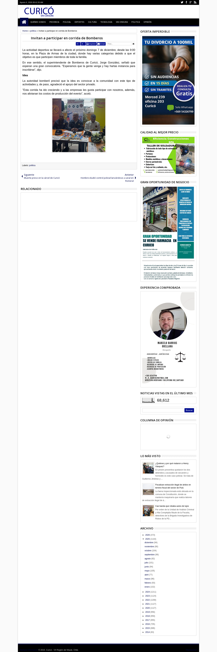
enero (147, 587)
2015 (147, 628)
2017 (147, 620)
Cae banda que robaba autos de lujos (172, 506)
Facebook (186, 2)
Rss (195, 2)
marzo (148, 579)
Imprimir (92, 44)
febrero (148, 583)
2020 (147, 608)
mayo (147, 571)
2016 (147, 624)
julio (147, 562)
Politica (135, 22)
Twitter (182, 2)
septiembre (150, 554)
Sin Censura (122, 22)
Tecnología (106, 22)
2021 (147, 604)
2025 (147, 539)
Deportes (79, 22)
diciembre (149, 542)
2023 (147, 596)
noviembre (149, 546)
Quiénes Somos (38, 22)
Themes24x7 (191, 650)
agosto (148, 558)
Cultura (92, 22)
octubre (148, 550)
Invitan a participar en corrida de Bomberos (67, 38)
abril (147, 575)
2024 (147, 592)
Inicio (24, 22)
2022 (147, 600)
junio (147, 567)
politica (32, 165)
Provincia (54, 22)
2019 (147, 612)
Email (102, 44)
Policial (67, 22)
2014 (147, 632)
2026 (147, 535)
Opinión (147, 22)
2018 (147, 616)
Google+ (190, 2)
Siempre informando (29, 650)
